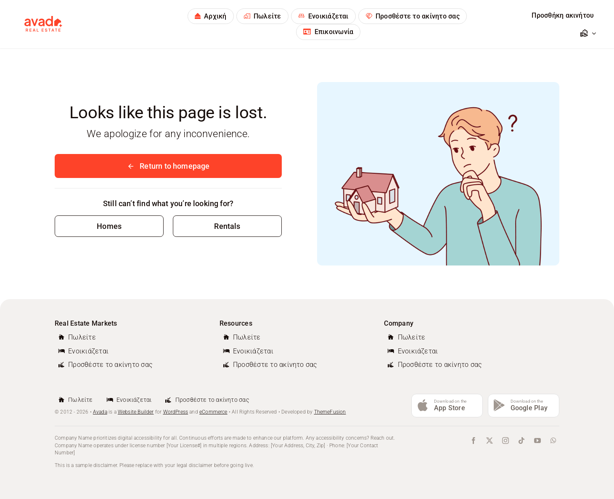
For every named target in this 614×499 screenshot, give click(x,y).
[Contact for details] (109, 226)
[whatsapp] (553, 440)
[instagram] (505, 440)
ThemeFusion (330, 412)
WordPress (175, 412)
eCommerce (213, 412)
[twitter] (489, 440)
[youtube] (537, 440)
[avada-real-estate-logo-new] (43, 19)
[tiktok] (521, 440)
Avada (100, 412)
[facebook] (473, 440)
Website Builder (136, 412)
